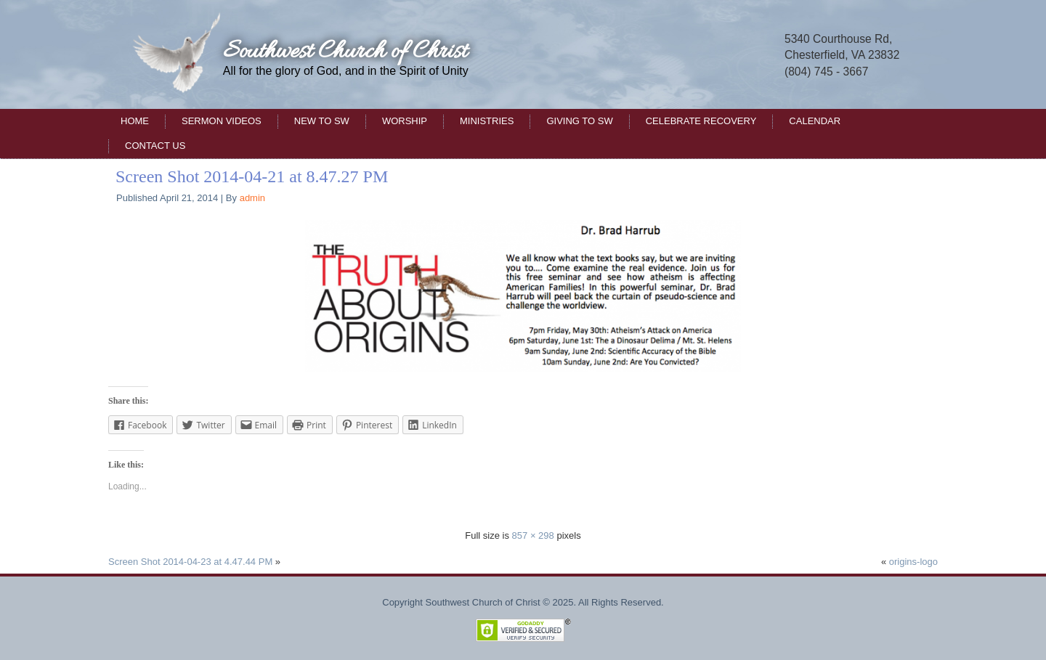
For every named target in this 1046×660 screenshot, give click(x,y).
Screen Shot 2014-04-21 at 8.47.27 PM (251, 176)
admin (252, 197)
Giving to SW (579, 120)
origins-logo (913, 561)
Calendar (814, 120)
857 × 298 (533, 535)
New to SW (321, 120)
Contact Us (155, 145)
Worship (404, 120)
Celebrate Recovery (701, 120)
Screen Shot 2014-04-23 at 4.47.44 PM (190, 561)
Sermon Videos (222, 120)
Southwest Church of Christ (345, 52)
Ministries (487, 120)
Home (135, 120)
